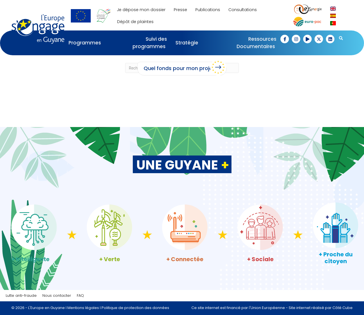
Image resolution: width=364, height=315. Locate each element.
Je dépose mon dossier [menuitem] (141, 10)
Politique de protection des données (135, 307)
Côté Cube (342, 307)
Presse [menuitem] (180, 10)
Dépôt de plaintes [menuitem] (135, 21)
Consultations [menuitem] (242, 10)
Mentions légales (83, 307)
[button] (284, 39)
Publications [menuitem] (207, 10)
